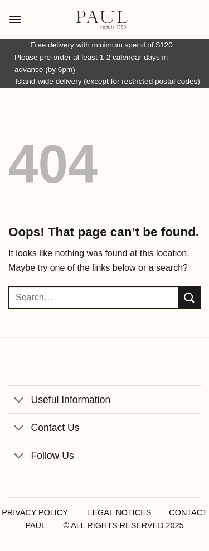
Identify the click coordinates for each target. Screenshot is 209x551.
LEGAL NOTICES (120, 512)
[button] (15, 19)
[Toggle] (19, 401)
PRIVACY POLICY (34, 512)
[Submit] (189, 297)
